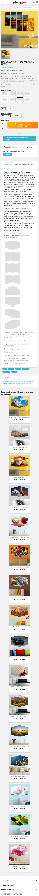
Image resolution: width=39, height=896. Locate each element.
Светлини (26, 368)
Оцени (7, 154)
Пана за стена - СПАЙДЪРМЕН (19, 567)
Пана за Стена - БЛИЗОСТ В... (19, 806)
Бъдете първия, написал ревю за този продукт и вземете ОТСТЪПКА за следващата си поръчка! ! (18, 382)
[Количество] (3, 124)
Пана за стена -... (19, 477)
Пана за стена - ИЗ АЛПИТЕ (19, 776)
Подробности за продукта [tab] (24, 164)
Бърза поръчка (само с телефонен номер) (17, 138)
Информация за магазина (11, 894)
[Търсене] (27, 7)
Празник (11, 368)
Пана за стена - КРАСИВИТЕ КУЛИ (19, 417)
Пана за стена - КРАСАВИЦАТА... (19, 507)
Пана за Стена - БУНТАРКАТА (19, 866)
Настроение (6, 371)
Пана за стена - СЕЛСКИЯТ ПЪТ (19, 746)
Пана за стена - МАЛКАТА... (19, 836)
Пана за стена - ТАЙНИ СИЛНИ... (19, 537)
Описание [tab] (8, 164)
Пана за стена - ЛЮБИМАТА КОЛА (19, 657)
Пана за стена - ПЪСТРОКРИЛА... (19, 716)
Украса (14, 371)
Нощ (5, 368)
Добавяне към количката (23, 125)
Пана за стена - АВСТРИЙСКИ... (19, 597)
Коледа (18, 368)
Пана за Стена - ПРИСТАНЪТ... (19, 686)
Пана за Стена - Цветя (19, 627)
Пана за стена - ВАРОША (19, 447)
